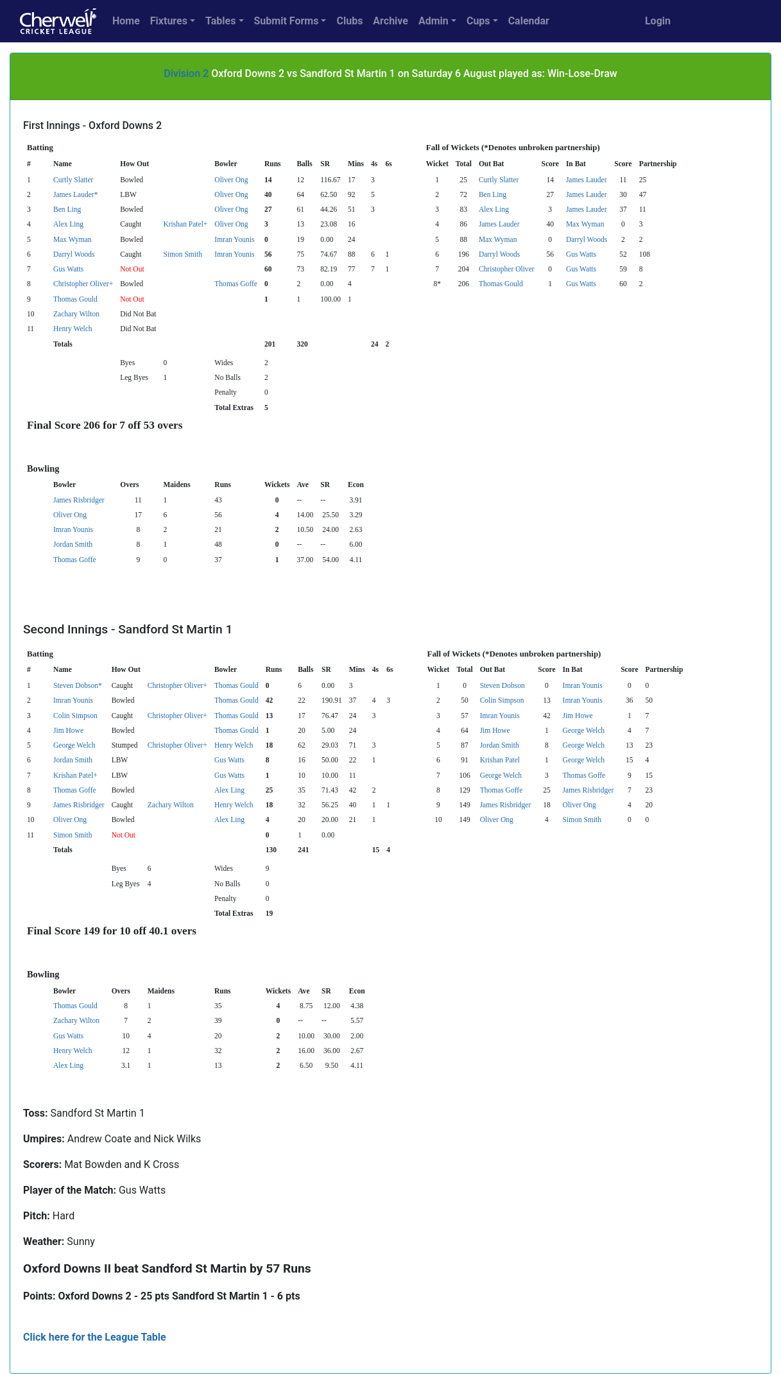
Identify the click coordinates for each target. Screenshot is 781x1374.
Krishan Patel (500, 760)
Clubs (349, 21)
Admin (433, 21)
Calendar (528, 21)
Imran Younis (234, 239)
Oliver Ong (231, 180)
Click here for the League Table (94, 1337)
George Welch (584, 730)
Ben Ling (492, 194)
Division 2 (186, 73)
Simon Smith (182, 254)
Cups (478, 21)
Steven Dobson (502, 685)
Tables (220, 21)
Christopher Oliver (507, 269)
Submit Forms (286, 21)
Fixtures (168, 21)
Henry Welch (72, 328)
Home (126, 21)
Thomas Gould (501, 284)
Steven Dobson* (77, 685)
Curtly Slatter (73, 180)
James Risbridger (79, 500)
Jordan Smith (72, 544)
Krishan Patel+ (185, 224)
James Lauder (586, 180)
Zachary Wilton (76, 314)
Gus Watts (581, 254)
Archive (390, 21)
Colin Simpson (502, 700)
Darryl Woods (586, 239)
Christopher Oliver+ (83, 284)
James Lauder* (75, 194)
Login (658, 21)
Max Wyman (585, 224)
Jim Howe (578, 715)
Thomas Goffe (235, 284)
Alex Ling (494, 209)
